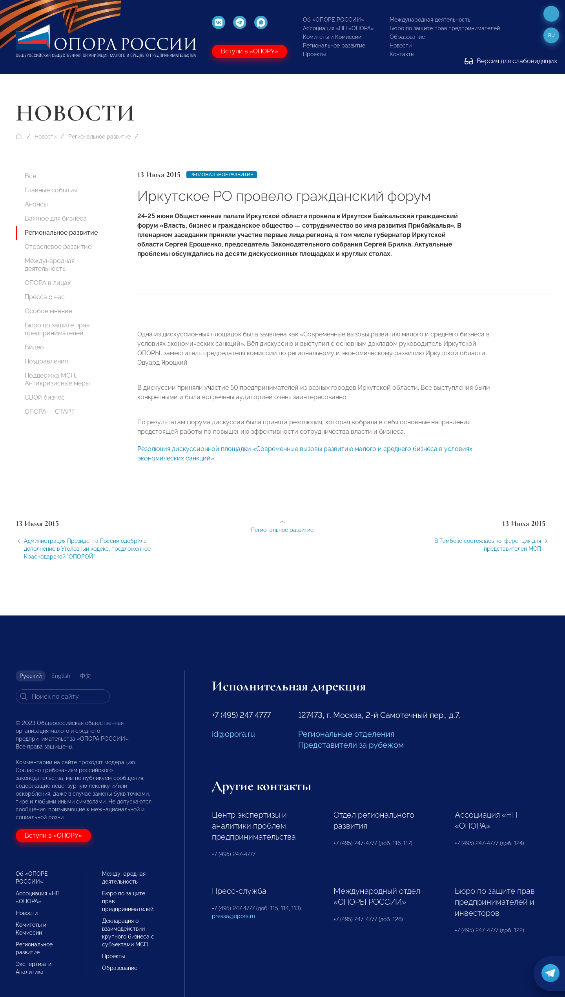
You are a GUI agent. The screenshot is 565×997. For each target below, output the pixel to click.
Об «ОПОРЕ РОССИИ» (333, 19)
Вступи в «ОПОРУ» (249, 51)
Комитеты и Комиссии (332, 37)
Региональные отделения (346, 734)
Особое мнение (48, 311)
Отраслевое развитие (58, 246)
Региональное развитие (334, 45)
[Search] (63, 696)
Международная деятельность (430, 19)
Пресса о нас (45, 297)
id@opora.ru (233, 734)
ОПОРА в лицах (48, 283)
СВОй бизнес (45, 397)
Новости (401, 45)
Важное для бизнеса (56, 218)
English (60, 676)
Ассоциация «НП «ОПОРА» (338, 28)
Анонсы (36, 204)
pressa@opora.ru (233, 916)
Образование (407, 37)
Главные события (51, 190)
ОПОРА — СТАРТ (50, 411)
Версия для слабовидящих (511, 61)
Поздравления (46, 361)
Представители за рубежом (351, 745)
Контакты (402, 54)
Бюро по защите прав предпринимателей (445, 28)
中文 (85, 676)
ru (551, 35)
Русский (31, 676)
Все (30, 176)
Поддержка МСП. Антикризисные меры (57, 379)
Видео (34, 347)
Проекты (314, 54)
